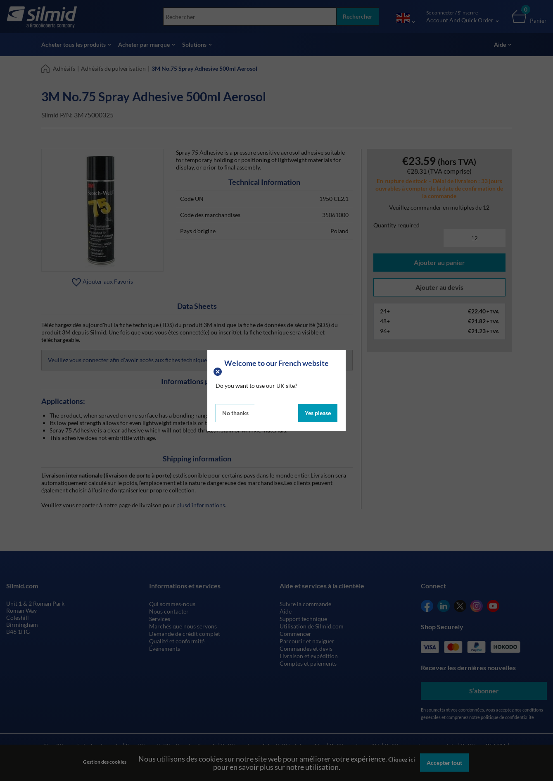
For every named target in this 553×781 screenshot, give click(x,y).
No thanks (235, 412)
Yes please (318, 412)
